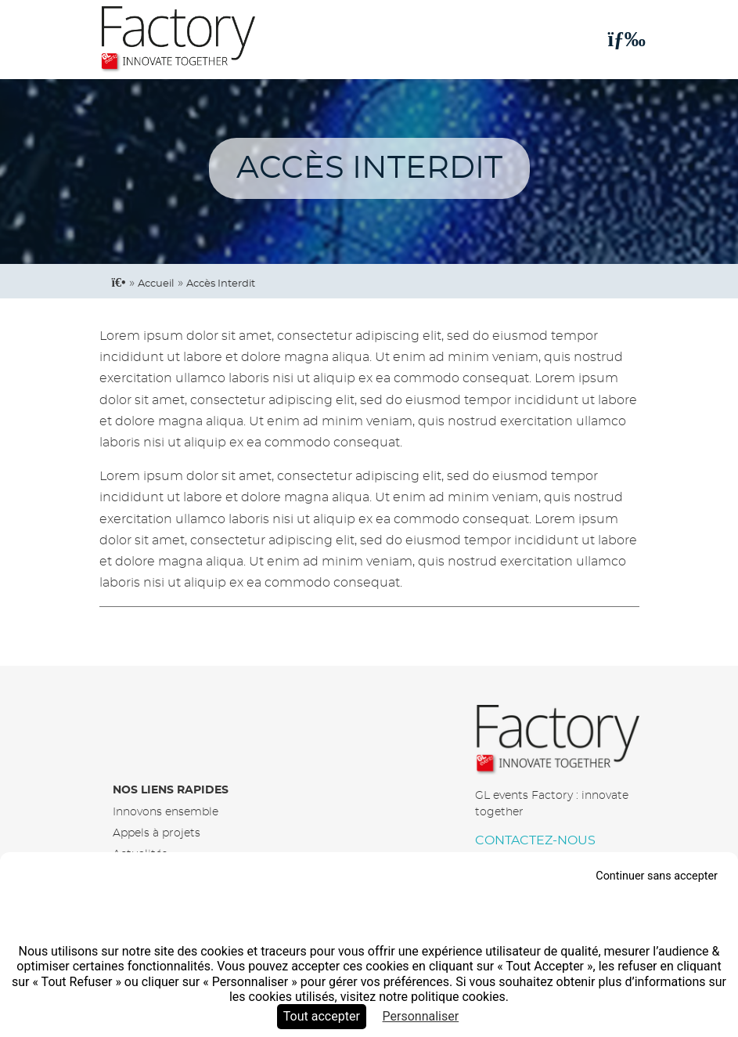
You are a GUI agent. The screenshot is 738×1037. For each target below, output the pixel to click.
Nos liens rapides (171, 790)
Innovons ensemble (165, 812)
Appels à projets (156, 833)
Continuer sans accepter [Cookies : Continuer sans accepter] (657, 876)
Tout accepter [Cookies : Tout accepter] (321, 1016)
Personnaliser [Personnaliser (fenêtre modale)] (421, 1016)
